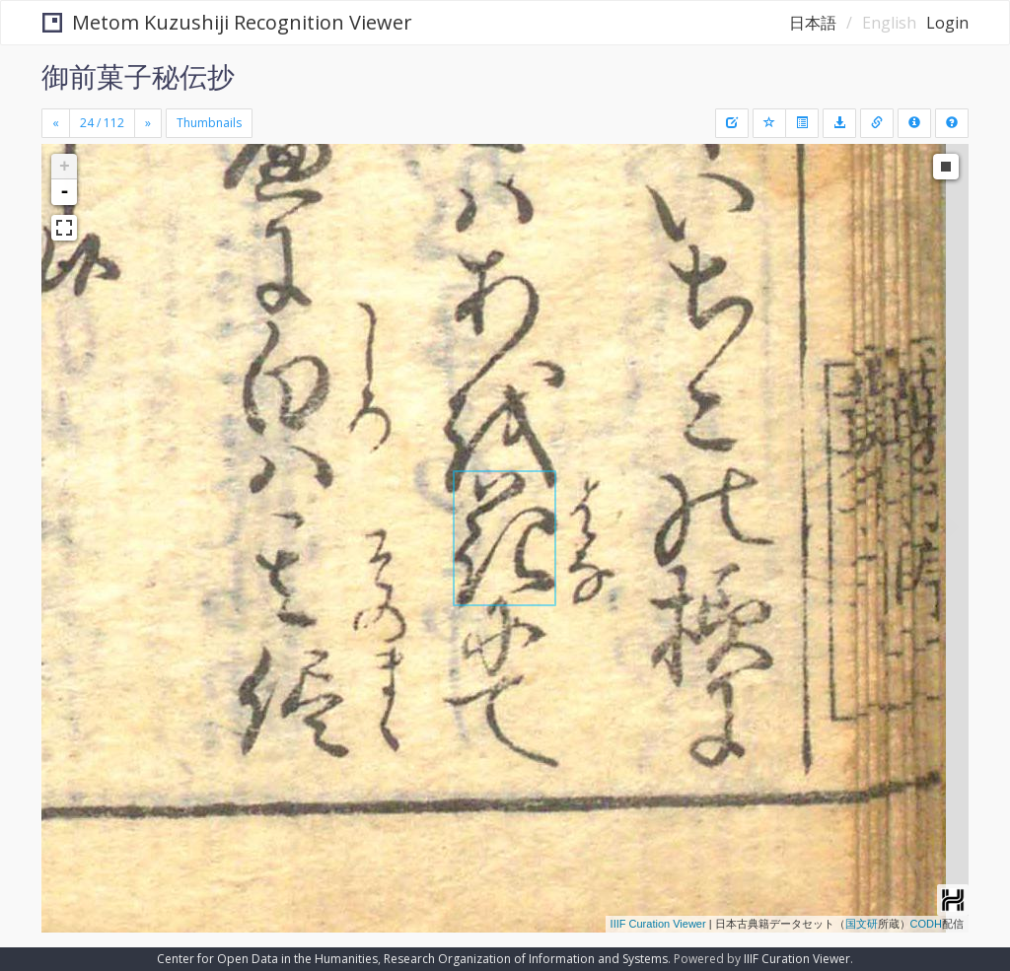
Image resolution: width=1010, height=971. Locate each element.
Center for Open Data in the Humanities (267, 958)
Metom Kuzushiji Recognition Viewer (227, 22)
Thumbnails (209, 122)
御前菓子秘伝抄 (138, 76)
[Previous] (55, 123)
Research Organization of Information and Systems (526, 958)
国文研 (861, 924)
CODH (926, 924)
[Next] (148, 123)
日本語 (812, 23)
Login (947, 23)
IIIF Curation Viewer (658, 924)
